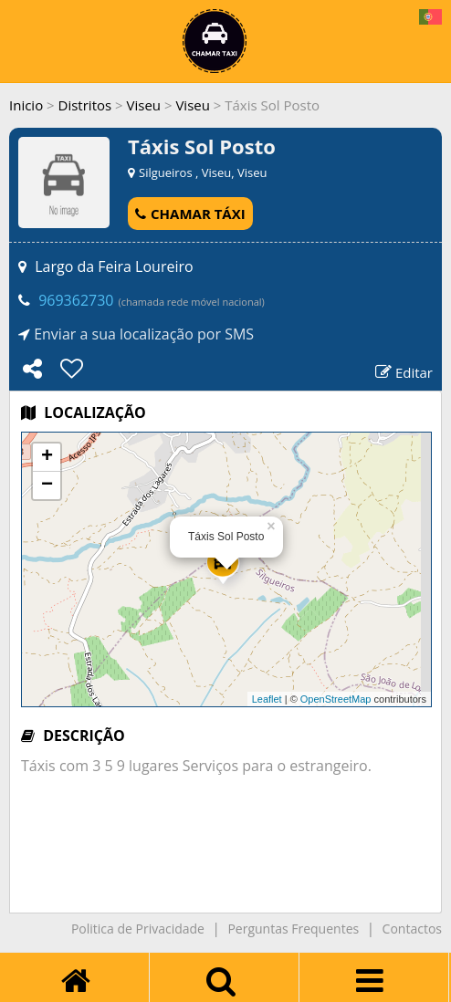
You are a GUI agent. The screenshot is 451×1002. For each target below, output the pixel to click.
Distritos (85, 105)
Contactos (412, 928)
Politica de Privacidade (138, 928)
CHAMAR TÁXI (190, 213)
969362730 (75, 300)
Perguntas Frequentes (293, 928)
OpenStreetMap (336, 699)
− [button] (47, 485)
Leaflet (267, 699)
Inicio (26, 105)
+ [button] (47, 457)
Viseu (144, 105)
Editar (404, 372)
